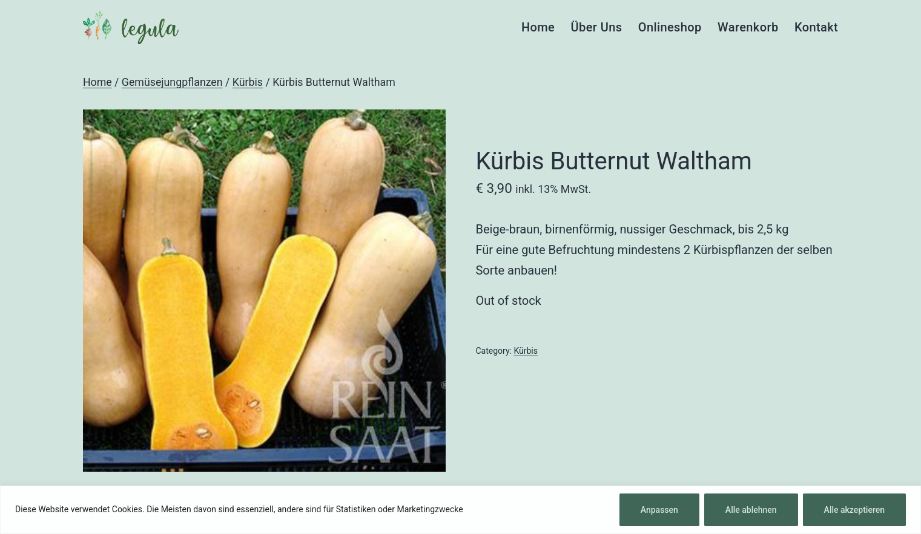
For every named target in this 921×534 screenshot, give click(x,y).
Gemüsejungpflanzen (172, 82)
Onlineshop (670, 27)
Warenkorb (748, 27)
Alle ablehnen (751, 510)
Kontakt (816, 27)
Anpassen (659, 510)
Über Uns (596, 27)
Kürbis (248, 82)
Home (538, 27)
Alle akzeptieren (854, 510)
